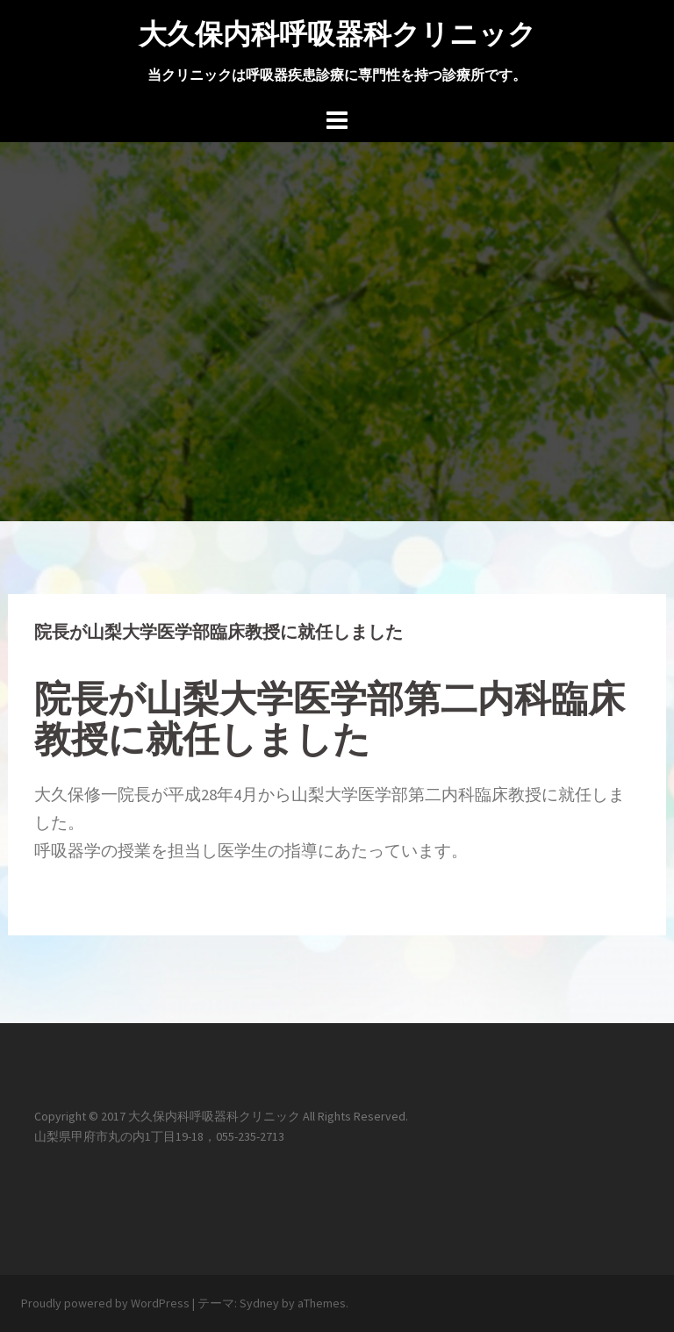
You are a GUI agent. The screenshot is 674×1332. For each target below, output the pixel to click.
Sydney (259, 1303)
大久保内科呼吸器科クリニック (337, 34)
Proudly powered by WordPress (105, 1303)
